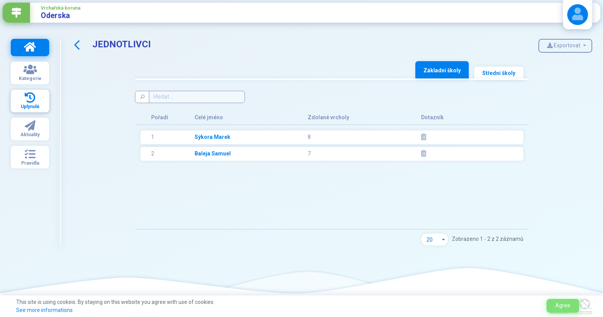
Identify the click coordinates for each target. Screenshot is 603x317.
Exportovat (564, 45)
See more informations (44, 310)
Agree (562, 305)
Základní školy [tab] (442, 70)
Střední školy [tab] (498, 73)
